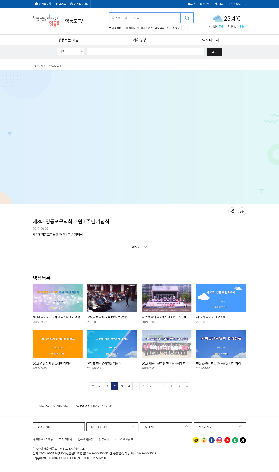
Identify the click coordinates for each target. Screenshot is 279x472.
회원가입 (205, 4)
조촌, (169, 28)
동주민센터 (44, 427)
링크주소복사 (242, 211)
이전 (184, 27)
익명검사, (159, 28)
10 (171, 386)
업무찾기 (104, 439)
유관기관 (150, 427)
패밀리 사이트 (99, 427)
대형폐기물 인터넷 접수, (140, 28)
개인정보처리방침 (43, 439)
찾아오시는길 (85, 439)
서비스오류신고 (124, 439)
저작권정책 (65, 439)
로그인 (191, 4)
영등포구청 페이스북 (212, 440)
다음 (191, 27)
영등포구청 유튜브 (227, 440)
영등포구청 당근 (204, 440)
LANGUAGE (236, 4)
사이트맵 (219, 4)
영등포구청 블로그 (235, 440)
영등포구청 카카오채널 (196, 440)
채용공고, (178, 28)
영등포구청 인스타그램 (219, 440)
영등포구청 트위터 (243, 440)
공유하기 (232, 211)
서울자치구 (205, 427)
